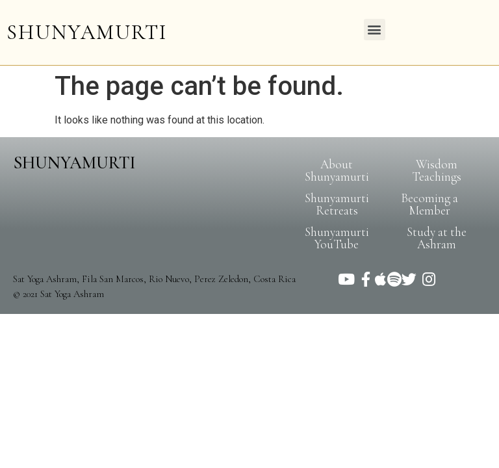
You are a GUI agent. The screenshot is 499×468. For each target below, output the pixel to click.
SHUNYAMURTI (86, 32)
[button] (374, 29)
